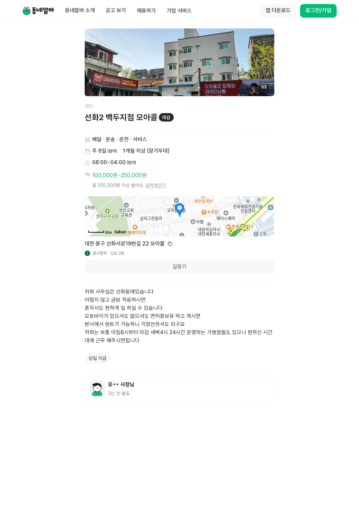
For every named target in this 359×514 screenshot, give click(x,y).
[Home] (38, 11)
